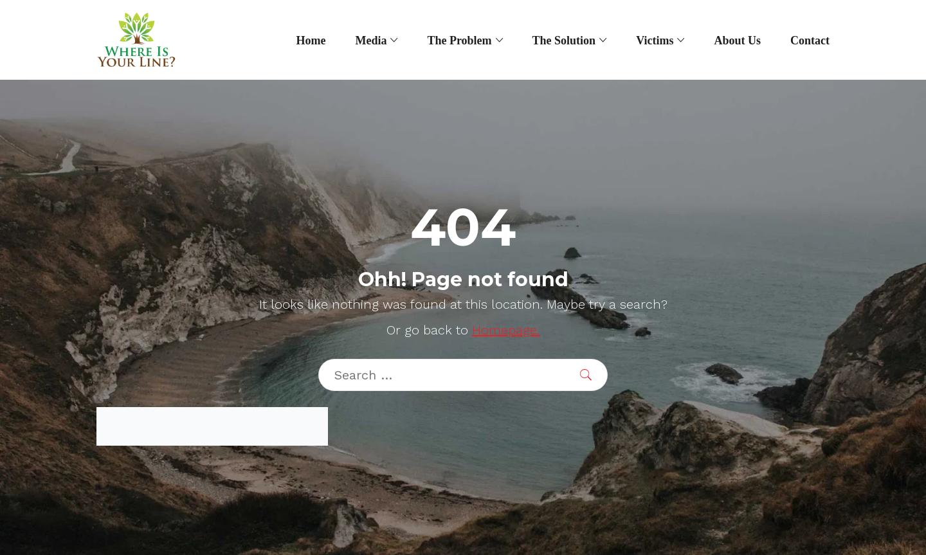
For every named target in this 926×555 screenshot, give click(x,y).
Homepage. (506, 330)
